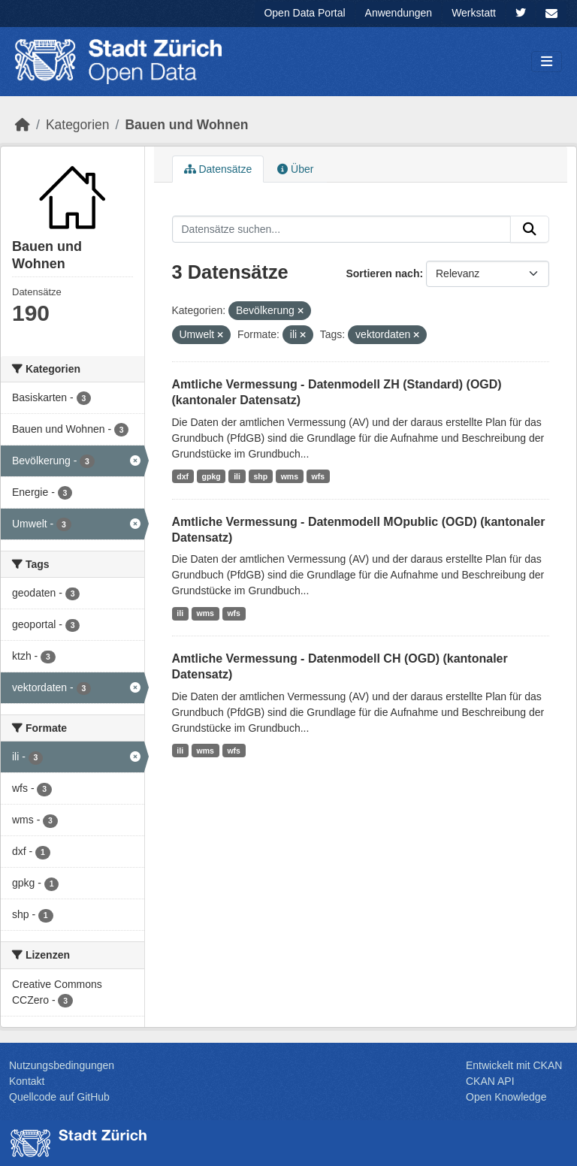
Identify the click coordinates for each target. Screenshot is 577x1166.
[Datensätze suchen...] (342, 229)
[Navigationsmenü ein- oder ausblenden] (546, 62)
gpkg (211, 476)
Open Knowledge (506, 1097)
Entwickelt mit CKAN (514, 1065)
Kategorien (78, 124)
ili (237, 476)
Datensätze (218, 169)
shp (260, 476)
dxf (183, 476)
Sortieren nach (382, 273)
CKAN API (490, 1081)
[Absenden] (529, 229)
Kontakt (26, 1081)
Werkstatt (474, 13)
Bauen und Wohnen (186, 124)
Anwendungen (399, 13)
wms (289, 476)
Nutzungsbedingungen (61, 1065)
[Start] (22, 124)
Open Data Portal (304, 13)
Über (295, 169)
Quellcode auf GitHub (59, 1097)
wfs (318, 476)
